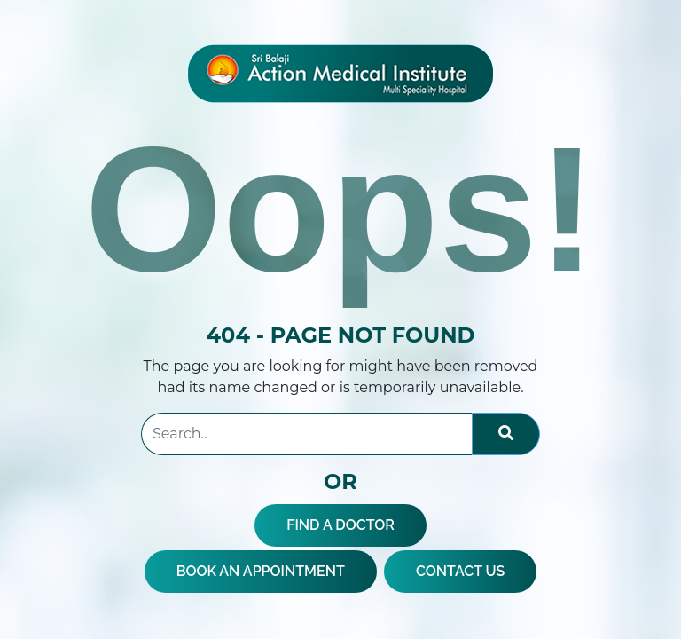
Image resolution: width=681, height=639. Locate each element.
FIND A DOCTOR (340, 525)
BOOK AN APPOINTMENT (260, 571)
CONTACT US (460, 571)
